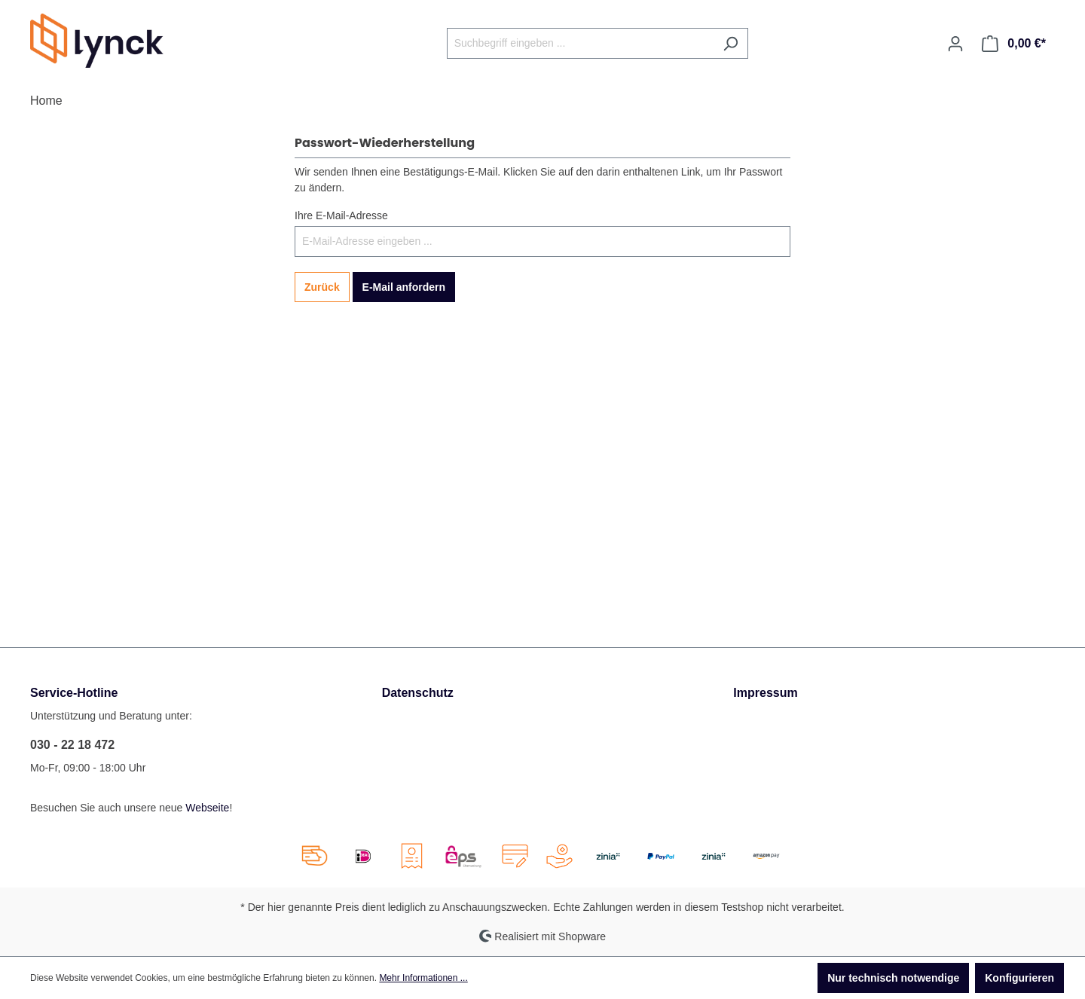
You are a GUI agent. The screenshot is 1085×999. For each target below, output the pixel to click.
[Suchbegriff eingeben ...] (580, 43)
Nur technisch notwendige (893, 978)
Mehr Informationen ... (423, 978)
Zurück (322, 287)
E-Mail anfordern (403, 287)
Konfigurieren (1019, 978)
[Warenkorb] (1014, 43)
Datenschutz (418, 692)
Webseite (207, 808)
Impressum (765, 692)
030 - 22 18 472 (72, 744)
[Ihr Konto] (955, 43)
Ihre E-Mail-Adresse (341, 215)
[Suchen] (730, 43)
